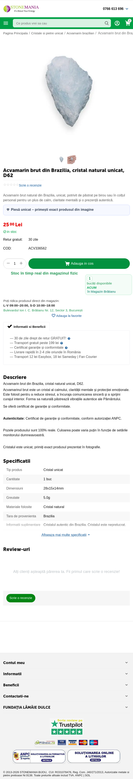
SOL (87, 775)
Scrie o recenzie (30, 185)
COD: (7, 248)
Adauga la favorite (66, 315)
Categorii (6, 23)
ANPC (79, 775)
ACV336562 (37, 248)
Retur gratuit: (13, 239)
